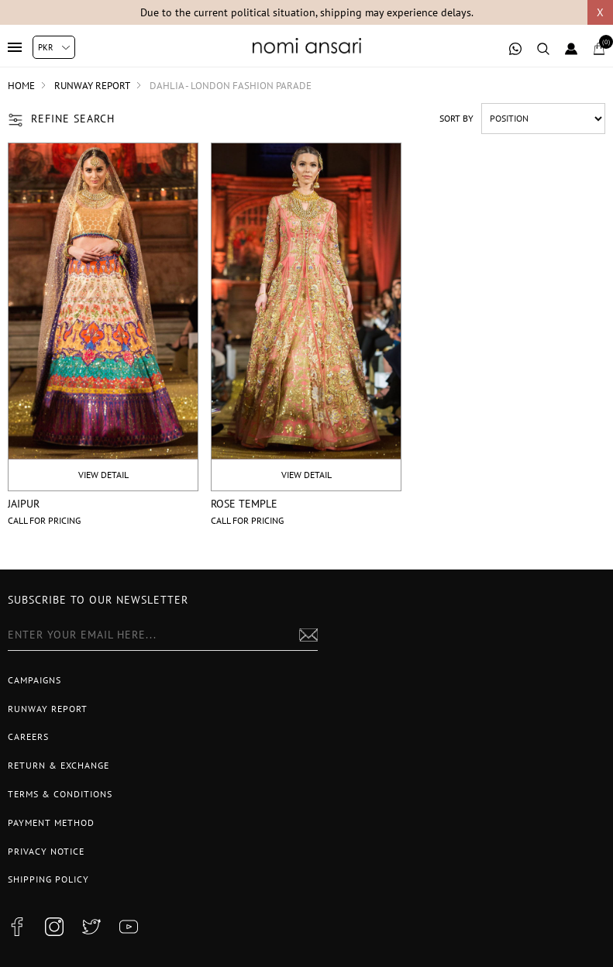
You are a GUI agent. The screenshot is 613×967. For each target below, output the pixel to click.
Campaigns (34, 680)
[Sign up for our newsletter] (163, 635)
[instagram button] (54, 927)
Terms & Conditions (60, 794)
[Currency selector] (54, 47)
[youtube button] (128, 927)
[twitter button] (91, 927)
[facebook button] (17, 927)
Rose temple (244, 504)
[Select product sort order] (543, 118)
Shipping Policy (48, 879)
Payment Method (51, 822)
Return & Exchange (58, 765)
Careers (28, 736)
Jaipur (24, 504)
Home (21, 85)
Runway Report (48, 708)
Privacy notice (46, 851)
